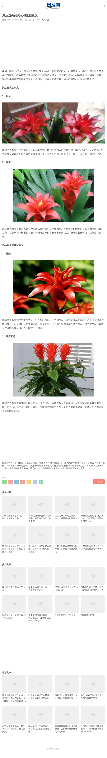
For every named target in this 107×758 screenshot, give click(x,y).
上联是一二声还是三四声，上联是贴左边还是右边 (67, 509)
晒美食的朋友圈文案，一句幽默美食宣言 (40, 580)
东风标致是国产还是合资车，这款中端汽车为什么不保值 (40, 540)
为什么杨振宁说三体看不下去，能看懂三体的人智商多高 (40, 509)
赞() (99, 483)
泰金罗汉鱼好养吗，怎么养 (14, 580)
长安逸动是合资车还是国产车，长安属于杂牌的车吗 (67, 540)
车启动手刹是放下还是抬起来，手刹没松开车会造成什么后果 (14, 540)
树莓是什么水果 (93, 606)
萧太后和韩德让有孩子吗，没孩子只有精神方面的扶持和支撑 (40, 609)
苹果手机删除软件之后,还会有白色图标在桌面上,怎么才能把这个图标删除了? (14, 689)
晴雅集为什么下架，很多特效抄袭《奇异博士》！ (93, 580)
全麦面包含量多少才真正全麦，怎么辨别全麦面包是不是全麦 (93, 509)
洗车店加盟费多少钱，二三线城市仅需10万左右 (93, 539)
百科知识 (45, 21)
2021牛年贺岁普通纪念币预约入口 (67, 580)
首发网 (54, 469)
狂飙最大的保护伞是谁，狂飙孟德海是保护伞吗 (40, 688)
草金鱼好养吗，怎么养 (67, 606)
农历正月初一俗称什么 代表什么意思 (14, 608)
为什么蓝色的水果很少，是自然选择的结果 (14, 508)
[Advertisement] (53, 46)
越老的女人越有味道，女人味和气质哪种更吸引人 (67, 688)
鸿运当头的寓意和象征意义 (72, 469)
